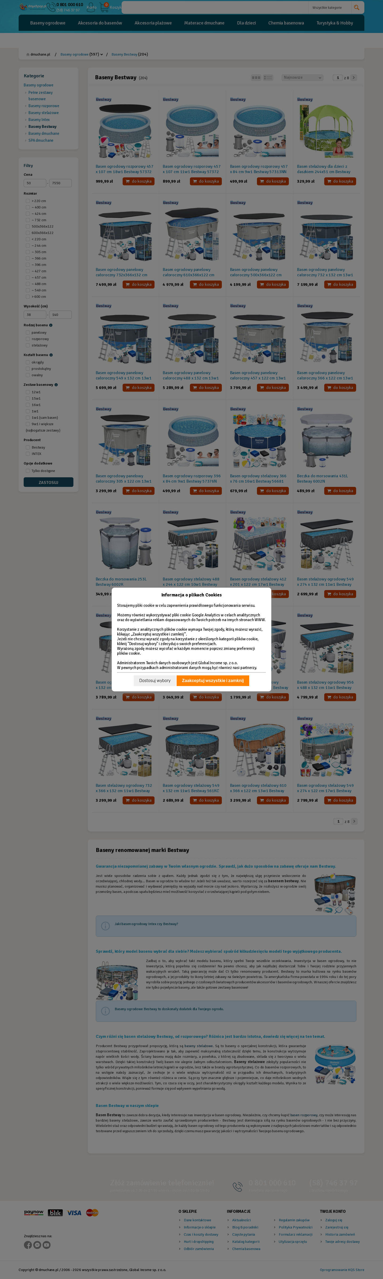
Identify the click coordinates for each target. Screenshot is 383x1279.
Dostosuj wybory (154, 680)
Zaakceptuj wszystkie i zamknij (213, 680)
